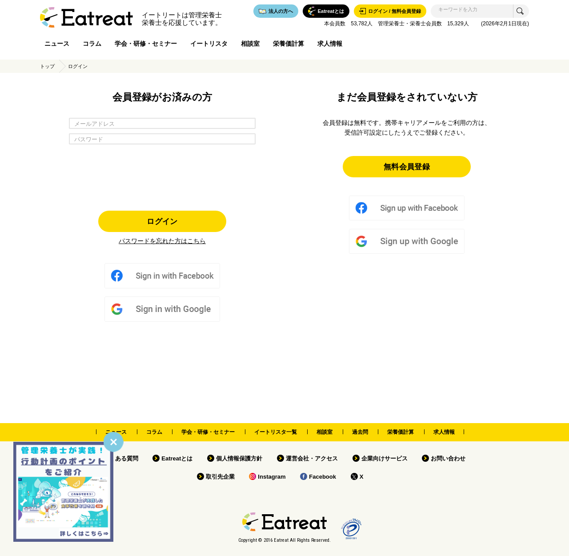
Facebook (322, 476)
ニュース (56, 43)
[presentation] (162, 175)
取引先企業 (220, 476)
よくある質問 (121, 458)
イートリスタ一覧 (275, 432)
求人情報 (329, 43)
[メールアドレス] (162, 123)
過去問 (360, 432)
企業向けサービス (384, 458)
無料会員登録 (407, 166)
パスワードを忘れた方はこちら (162, 240)
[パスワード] (162, 138)
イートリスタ (209, 43)
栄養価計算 (288, 43)
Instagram (271, 476)
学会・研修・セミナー (146, 43)
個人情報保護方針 (239, 458)
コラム (92, 43)
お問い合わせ (448, 458)
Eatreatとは (176, 458)
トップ (47, 66)
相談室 (250, 43)
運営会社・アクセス (312, 458)
